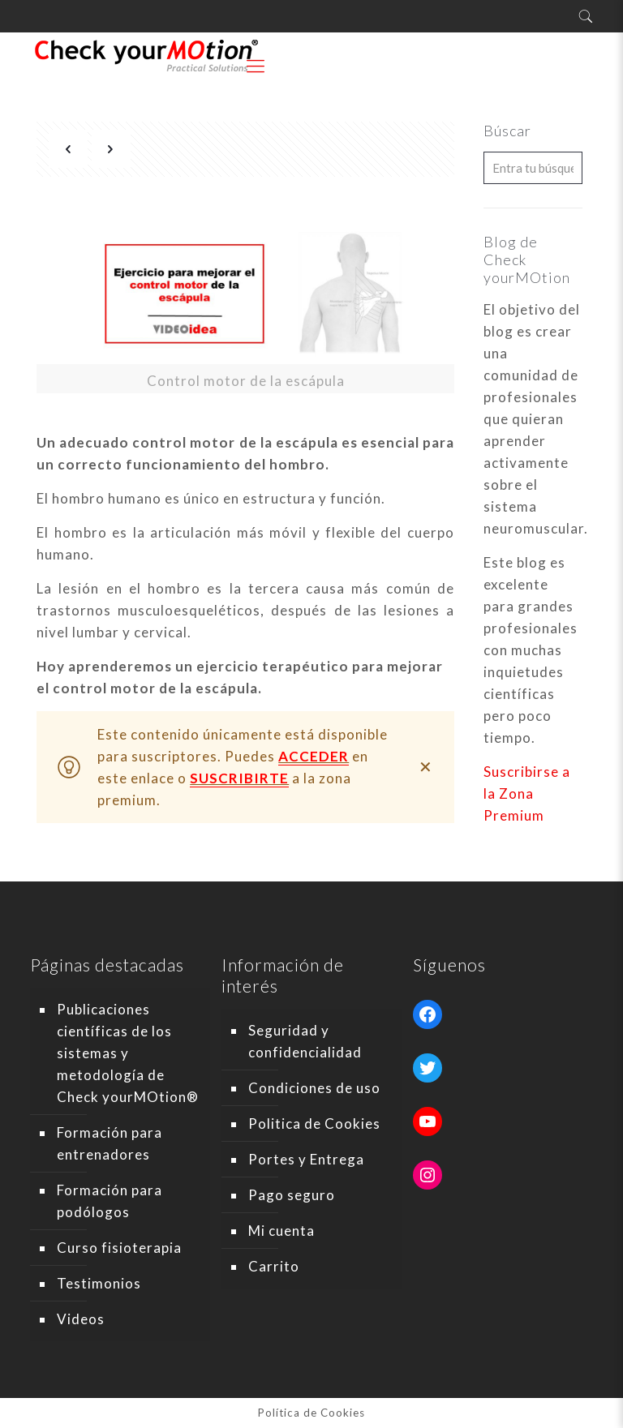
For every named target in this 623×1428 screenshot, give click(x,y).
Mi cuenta (281, 1230)
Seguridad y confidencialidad (305, 1041)
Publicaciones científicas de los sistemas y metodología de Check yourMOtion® (128, 1053)
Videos (81, 1318)
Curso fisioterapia (119, 1247)
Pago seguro (291, 1194)
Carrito (273, 1266)
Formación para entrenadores (109, 1143)
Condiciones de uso (314, 1087)
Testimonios (99, 1283)
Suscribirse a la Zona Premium (526, 793)
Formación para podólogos (109, 1200)
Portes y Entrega (306, 1159)
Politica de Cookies (314, 1123)
